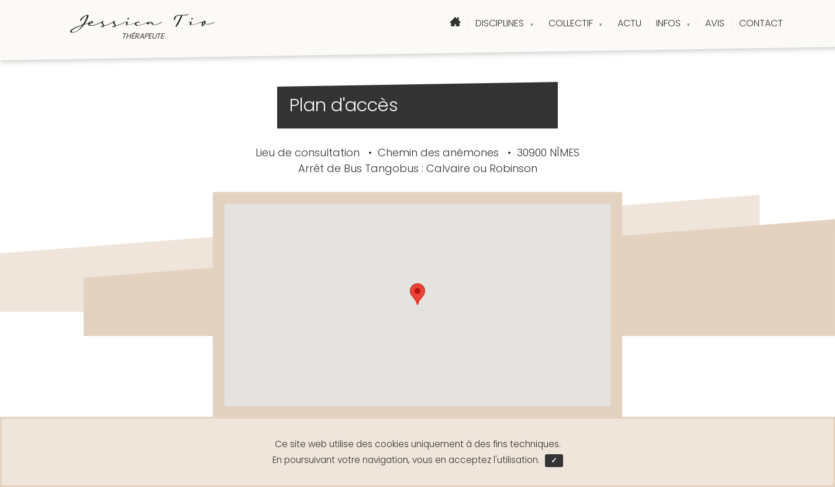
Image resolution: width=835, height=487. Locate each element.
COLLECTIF (575, 23)
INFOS (673, 23)
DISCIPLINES (504, 23)
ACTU (629, 23)
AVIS (714, 23)
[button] (417, 294)
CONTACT (761, 23)
